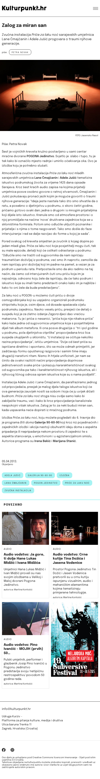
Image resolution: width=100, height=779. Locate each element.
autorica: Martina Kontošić (18, 590)
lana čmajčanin (16, 483)
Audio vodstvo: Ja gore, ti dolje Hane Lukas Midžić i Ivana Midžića (24, 559)
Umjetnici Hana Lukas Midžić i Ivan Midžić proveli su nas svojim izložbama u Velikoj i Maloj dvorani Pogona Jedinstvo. (25, 577)
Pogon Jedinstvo (46, 483)
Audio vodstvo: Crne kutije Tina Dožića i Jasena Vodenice (70, 559)
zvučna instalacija (18, 491)
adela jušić (13, 475)
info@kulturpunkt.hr (16, 709)
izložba (65, 475)
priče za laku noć (77, 483)
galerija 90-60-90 (40, 475)
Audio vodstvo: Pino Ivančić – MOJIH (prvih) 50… (23, 649)
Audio (8, 549)
